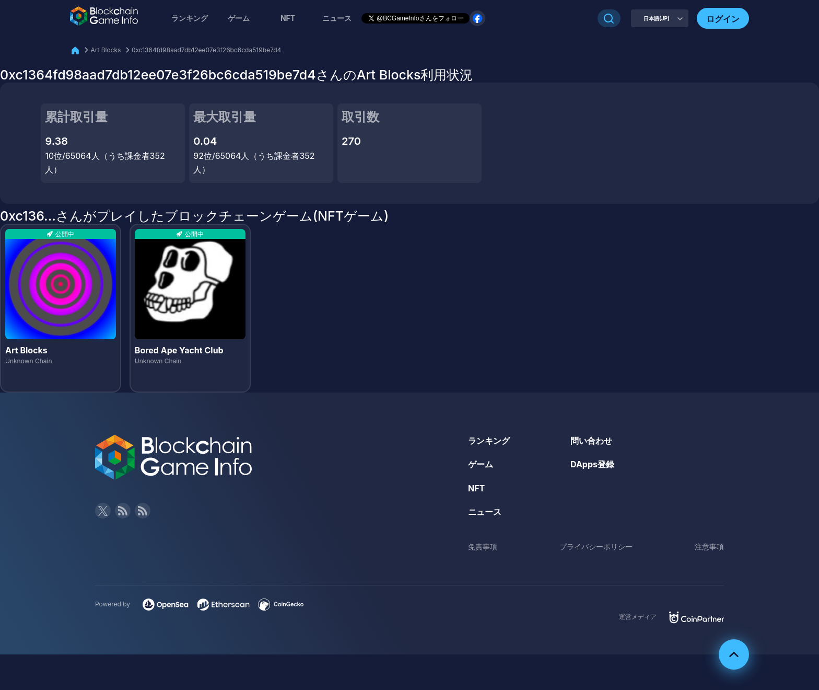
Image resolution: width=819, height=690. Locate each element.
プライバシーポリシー (596, 546)
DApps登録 (592, 464)
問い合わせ (591, 440)
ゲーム (239, 18)
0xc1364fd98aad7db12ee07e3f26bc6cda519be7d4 (206, 50)
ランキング (189, 18)
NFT (287, 18)
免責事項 (482, 546)
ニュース (484, 512)
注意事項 (709, 546)
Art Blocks (105, 50)
